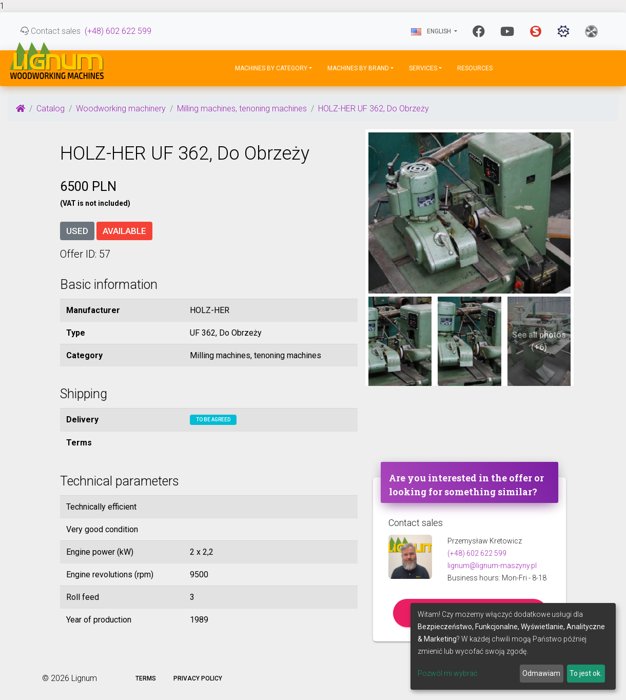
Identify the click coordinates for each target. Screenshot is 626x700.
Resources (475, 68)
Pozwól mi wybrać (447, 673)
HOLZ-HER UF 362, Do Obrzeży (373, 108)
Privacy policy (197, 678)
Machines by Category (271, 68)
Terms (145, 678)
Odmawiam (541, 673)
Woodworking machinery (121, 108)
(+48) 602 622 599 (118, 31)
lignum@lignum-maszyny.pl (492, 565)
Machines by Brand (358, 68)
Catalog (50, 108)
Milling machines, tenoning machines (242, 108)
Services (423, 68)
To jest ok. (586, 673)
